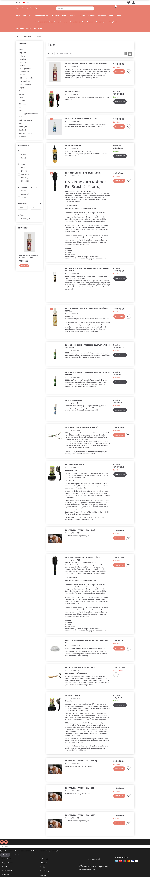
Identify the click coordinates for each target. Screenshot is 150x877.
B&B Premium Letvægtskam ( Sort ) (80, 815)
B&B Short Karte (72, 695)
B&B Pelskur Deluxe (73, 400)
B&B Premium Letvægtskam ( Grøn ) (81, 761)
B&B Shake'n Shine (73, 146)
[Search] (92, 8)
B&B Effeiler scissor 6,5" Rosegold (80, 667)
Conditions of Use (7, 871)
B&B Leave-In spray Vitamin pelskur (81, 119)
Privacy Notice (6, 859)
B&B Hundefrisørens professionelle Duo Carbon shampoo (87, 269)
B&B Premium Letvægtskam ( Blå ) (80, 530)
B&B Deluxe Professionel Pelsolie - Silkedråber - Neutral (86, 310)
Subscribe (5, 855)
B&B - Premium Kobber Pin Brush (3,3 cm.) (83, 557)
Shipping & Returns (8, 863)
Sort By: (51, 54)
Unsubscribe (16, 855)
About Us (4, 867)
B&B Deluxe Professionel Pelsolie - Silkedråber (28, 257)
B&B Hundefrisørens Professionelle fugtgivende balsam (87, 373)
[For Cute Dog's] (27, 8)
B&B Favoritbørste (73, 92)
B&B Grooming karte (74, 464)
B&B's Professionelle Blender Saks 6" (81, 427)
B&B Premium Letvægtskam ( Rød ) (80, 788)
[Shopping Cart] (115, 7)
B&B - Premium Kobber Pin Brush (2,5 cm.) (83, 173)
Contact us (5, 875)
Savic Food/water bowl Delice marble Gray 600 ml (86, 641)
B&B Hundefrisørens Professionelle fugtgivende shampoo (87, 346)
